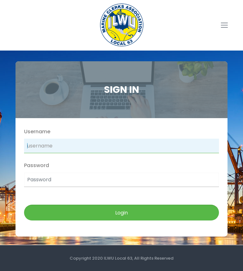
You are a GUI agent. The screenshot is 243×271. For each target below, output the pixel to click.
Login (121, 212)
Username (37, 131)
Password (36, 165)
